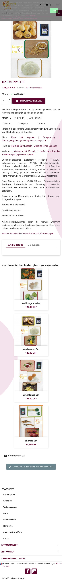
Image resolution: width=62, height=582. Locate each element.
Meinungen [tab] (34, 244)
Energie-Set (31, 440)
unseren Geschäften (12, 532)
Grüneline (7, 500)
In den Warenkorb (28, 101)
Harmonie (8, 526)
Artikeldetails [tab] (15, 244)
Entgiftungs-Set (31, 394)
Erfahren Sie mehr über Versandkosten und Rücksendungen (27, 233)
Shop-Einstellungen (13, 558)
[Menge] (5, 101)
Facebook (27, 571)
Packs (6, 538)
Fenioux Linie (9, 519)
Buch (5, 513)
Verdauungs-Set (31, 349)
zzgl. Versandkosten (34, 88)
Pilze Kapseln (9, 494)
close (54, 10)
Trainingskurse (10, 507)
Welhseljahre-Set (31, 303)
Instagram (34, 571)
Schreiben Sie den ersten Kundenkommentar (31, 466)
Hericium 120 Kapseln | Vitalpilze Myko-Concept (34, 146)
